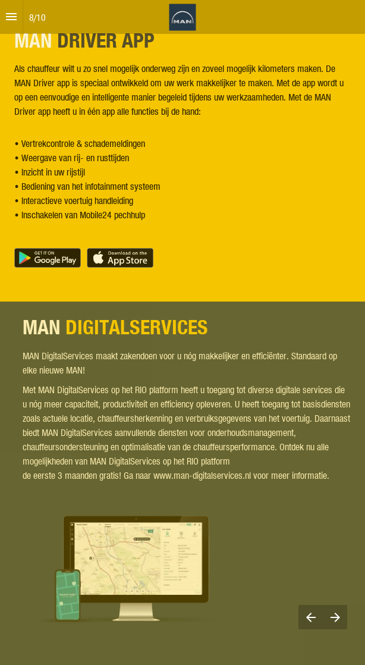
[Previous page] (310, 617)
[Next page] (335, 617)
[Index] (11, 17)
